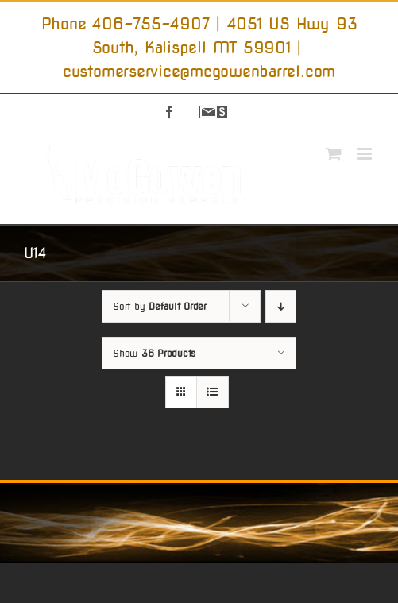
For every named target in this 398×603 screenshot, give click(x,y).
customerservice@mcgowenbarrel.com (199, 71)
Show (154, 353)
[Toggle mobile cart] (334, 153)
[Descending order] (280, 306)
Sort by (160, 306)
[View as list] (212, 392)
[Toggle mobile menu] (365, 153)
